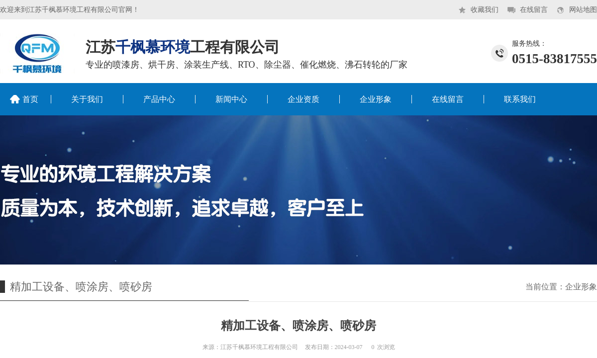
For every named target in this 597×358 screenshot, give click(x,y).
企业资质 (303, 99)
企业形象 (376, 99)
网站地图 (583, 9)
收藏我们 (484, 9)
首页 (30, 99)
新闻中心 (231, 99)
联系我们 (520, 99)
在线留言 (534, 9)
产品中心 (159, 99)
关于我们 (87, 99)
